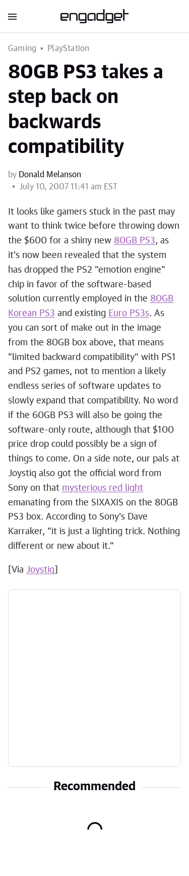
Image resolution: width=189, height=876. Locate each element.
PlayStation (68, 48)
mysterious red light (102, 488)
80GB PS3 (134, 240)
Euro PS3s (128, 313)
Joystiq (40, 570)
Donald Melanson (50, 175)
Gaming (22, 48)
